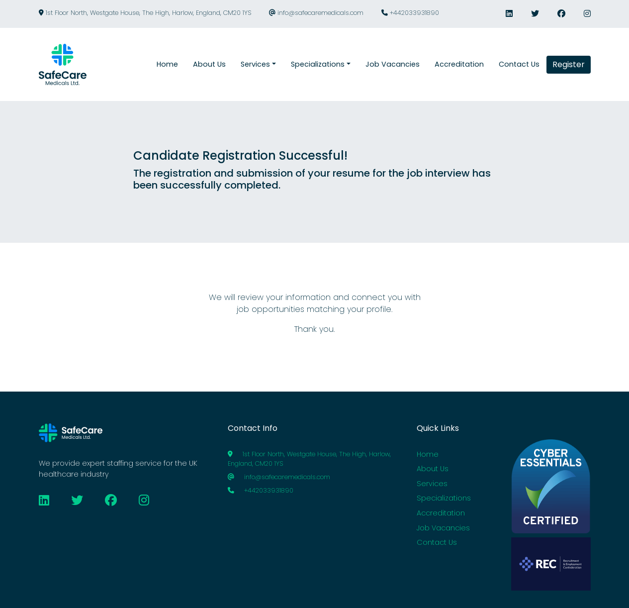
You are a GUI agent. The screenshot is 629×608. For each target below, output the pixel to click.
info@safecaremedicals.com (316, 12)
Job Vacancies (443, 528)
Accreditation (441, 513)
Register (568, 64)
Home (428, 454)
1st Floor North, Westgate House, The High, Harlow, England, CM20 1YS (145, 12)
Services (432, 484)
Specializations (444, 498)
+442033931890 (410, 12)
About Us (433, 469)
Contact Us (437, 542)
